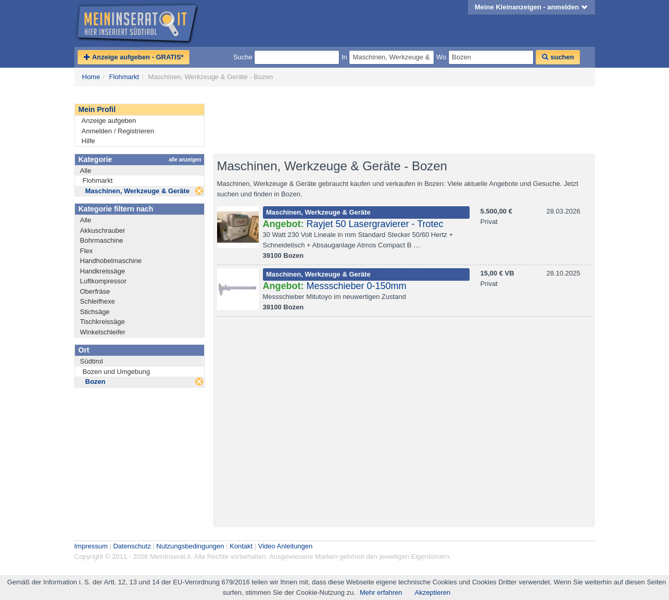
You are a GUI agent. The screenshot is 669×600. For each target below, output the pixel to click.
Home (91, 77)
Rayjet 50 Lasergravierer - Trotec (375, 224)
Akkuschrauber (102, 230)
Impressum (91, 546)
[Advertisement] (402, 120)
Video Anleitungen (285, 546)
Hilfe (88, 141)
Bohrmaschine (101, 240)
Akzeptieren (433, 592)
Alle (86, 170)
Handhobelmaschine (111, 261)
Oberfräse (95, 291)
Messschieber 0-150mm (357, 286)
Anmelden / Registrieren (118, 131)
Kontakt (241, 546)
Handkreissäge (102, 271)
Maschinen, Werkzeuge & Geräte (137, 191)
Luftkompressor (103, 281)
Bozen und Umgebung (116, 372)
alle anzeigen (185, 159)
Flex (86, 251)
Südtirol (91, 361)
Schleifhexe (97, 301)
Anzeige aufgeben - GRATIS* (133, 57)
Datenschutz (131, 546)
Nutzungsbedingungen (190, 546)
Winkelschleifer (102, 332)
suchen (557, 57)
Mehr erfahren (381, 592)
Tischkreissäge (102, 322)
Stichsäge (95, 312)
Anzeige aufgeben (109, 120)
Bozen (95, 381)
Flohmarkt (124, 77)
